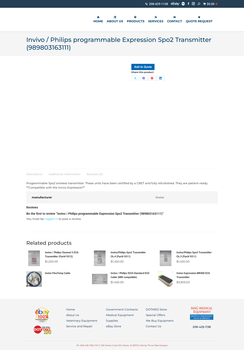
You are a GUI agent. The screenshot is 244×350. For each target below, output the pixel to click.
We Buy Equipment (160, 320)
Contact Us (153, 326)
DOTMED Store (156, 309)
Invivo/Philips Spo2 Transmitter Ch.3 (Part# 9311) (194, 254)
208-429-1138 (156, 4)
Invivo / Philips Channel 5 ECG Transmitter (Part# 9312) (61, 254)
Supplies (112, 320)
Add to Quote (143, 67)
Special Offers (155, 315)
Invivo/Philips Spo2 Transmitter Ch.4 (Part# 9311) (128, 254)
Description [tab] (34, 174)
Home (70, 309)
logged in (51, 219)
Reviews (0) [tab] (95, 174)
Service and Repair (79, 326)
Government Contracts (122, 309)
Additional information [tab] (64, 174)
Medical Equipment (120, 315)
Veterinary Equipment (81, 320)
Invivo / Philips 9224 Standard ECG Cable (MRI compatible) (130, 275)
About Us (72, 315)
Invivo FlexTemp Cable (57, 273)
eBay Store (113, 326)
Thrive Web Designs (158, 345)
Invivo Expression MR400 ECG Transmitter (193, 275)
